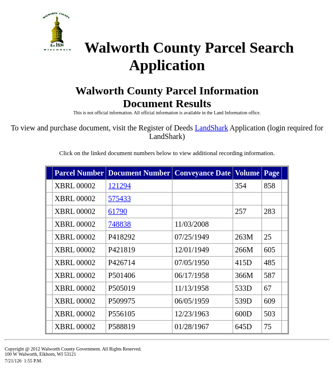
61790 (117, 211)
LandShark (211, 128)
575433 (119, 198)
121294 (119, 186)
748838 (119, 224)
